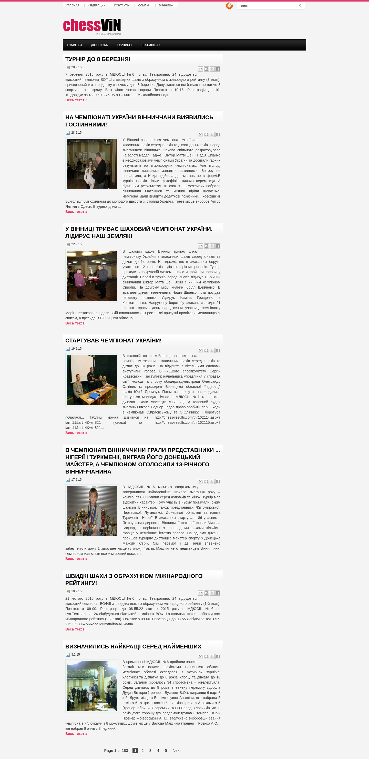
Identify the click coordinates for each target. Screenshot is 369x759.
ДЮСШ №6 (99, 45)
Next (177, 750)
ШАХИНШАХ (151, 45)
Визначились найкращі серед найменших (133, 646)
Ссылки (144, 5)
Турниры (124, 45)
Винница (166, 5)
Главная (72, 5)
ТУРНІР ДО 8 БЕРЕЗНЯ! (97, 59)
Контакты (121, 5)
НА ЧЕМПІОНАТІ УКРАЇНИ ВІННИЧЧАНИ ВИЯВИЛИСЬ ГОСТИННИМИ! (139, 121)
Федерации (96, 5)
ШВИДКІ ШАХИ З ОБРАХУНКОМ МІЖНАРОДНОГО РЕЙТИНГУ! (134, 579)
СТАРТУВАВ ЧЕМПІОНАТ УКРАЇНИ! (113, 340)
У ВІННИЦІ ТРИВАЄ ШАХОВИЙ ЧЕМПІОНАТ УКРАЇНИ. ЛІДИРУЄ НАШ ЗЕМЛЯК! (138, 232)
